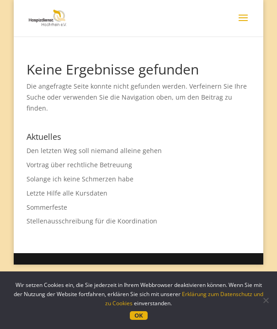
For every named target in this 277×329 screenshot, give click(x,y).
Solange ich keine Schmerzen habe (80, 179)
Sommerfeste (47, 207)
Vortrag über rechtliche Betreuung (79, 164)
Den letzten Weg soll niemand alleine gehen (94, 150)
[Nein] (265, 300)
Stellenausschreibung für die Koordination (92, 221)
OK (138, 315)
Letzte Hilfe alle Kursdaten (67, 193)
